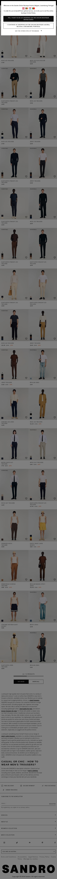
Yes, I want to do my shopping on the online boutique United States (28, 18)
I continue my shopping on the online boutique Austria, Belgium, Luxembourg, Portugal (28, 25)
